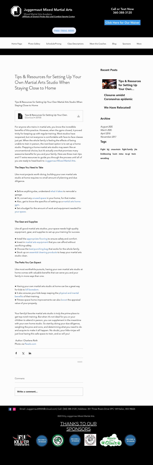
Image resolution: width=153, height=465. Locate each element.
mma (121, 154)
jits (135, 149)
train (134, 154)
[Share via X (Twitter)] (23, 353)
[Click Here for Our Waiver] (122, 22)
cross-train (115, 149)
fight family (127, 149)
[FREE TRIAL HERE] (64, 30)
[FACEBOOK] (10, 409)
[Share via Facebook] (16, 353)
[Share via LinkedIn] (30, 353)
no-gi (127, 154)
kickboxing (105, 154)
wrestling (104, 158)
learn (115, 154)
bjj (108, 149)
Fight (102, 149)
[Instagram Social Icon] (14, 409)
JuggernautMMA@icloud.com (41, 408)
